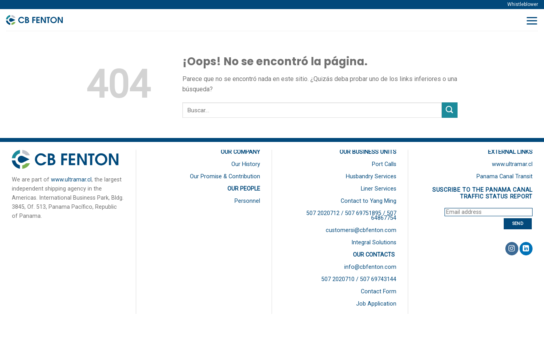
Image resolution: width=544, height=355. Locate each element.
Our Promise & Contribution (225, 176)
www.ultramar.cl (71, 179)
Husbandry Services (371, 176)
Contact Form (378, 291)
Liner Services (378, 188)
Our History (245, 164)
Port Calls (384, 164)
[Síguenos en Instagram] (511, 248)
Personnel (247, 201)
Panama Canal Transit (504, 176)
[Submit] (450, 110)
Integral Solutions (373, 242)
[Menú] (531, 20)
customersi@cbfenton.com (361, 230)
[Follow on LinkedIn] (526, 248)
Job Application (376, 303)
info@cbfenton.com (370, 267)
